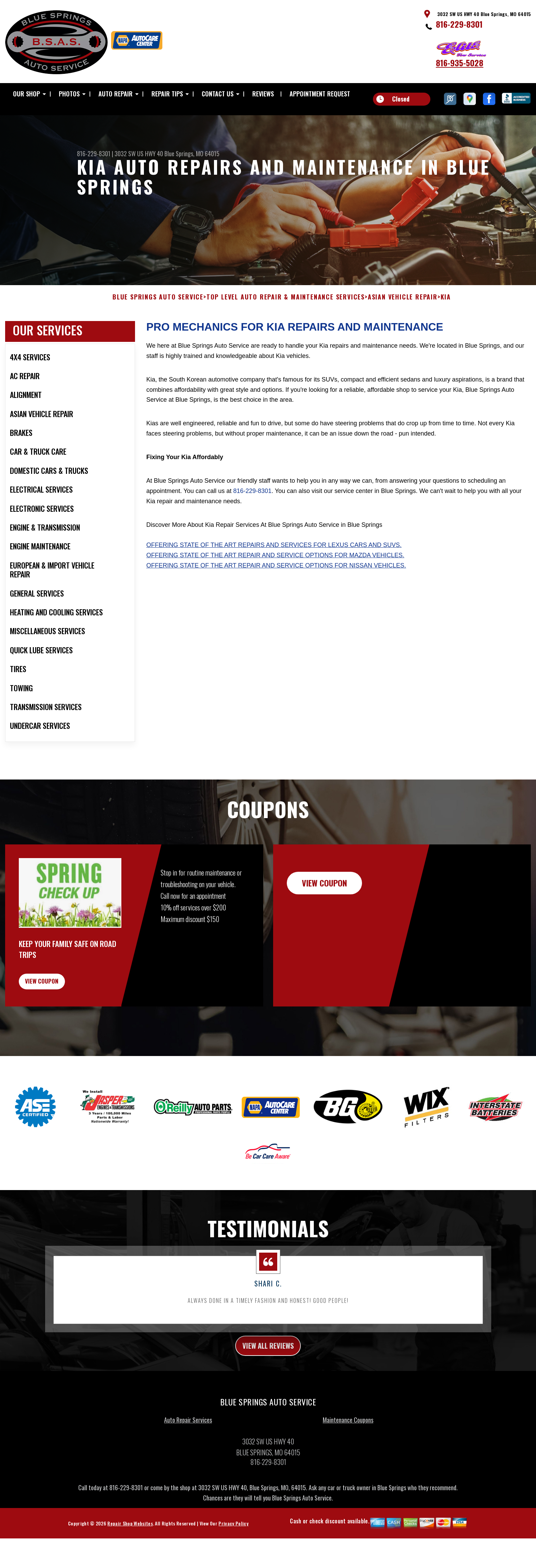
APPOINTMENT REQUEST (320, 93)
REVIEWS (263, 93)
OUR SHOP (26, 93)
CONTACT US (217, 93)
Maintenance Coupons (348, 1455)
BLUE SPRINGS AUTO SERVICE (157, 324)
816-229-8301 (459, 24)
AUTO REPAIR (115, 93)
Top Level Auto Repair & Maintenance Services (285, 324)
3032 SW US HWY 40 (139, 153)
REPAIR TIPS (167, 93)
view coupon (56, 1011)
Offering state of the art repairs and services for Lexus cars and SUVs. (274, 571)
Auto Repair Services (188, 1455)
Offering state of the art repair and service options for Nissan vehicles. (276, 592)
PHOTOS (69, 93)
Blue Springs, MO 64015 (191, 153)
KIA (446, 324)
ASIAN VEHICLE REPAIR (403, 324)
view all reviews (268, 1380)
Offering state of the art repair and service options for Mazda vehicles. (275, 581)
